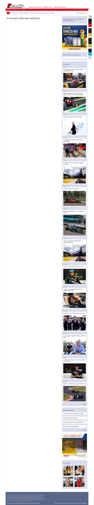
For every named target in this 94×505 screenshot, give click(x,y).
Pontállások (47, 7)
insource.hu (37, 503)
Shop (8, 12)
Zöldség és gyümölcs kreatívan (70, 418)
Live (48, 13)
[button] (86, 9)
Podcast (44, 13)
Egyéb (39, 13)
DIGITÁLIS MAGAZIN (35, 7)
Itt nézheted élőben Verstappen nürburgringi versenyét (74, 172)
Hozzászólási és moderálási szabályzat (77, 503)
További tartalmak (68, 410)
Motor (20, 13)
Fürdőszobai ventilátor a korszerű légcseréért (73, 422)
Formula (15, 13)
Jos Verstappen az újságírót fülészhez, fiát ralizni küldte (74, 345)
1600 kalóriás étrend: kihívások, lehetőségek (73, 413)
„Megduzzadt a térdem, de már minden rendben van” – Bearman (74, 369)
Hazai (31, 13)
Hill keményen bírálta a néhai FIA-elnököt (74, 125)
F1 (11, 13)
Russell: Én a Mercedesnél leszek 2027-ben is (74, 275)
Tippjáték (52, 13)
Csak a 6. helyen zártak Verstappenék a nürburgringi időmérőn (74, 250)
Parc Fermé (66, 64)
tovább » (85, 404)
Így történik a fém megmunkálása (71, 426)
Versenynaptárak (60, 7)
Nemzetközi (26, 13)
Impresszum (57, 503)
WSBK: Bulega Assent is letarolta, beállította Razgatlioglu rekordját (74, 78)
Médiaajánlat (64, 503)
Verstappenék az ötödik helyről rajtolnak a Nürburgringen (74, 148)
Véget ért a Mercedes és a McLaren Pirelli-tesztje (74, 392)
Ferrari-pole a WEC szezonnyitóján (74, 197)
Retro (35, 13)
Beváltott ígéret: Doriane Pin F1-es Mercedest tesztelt (74, 223)
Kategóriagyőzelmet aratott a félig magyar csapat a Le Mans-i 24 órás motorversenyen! (74, 102)
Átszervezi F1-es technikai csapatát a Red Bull (74, 322)
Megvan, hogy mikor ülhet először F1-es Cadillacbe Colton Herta (74, 298)
